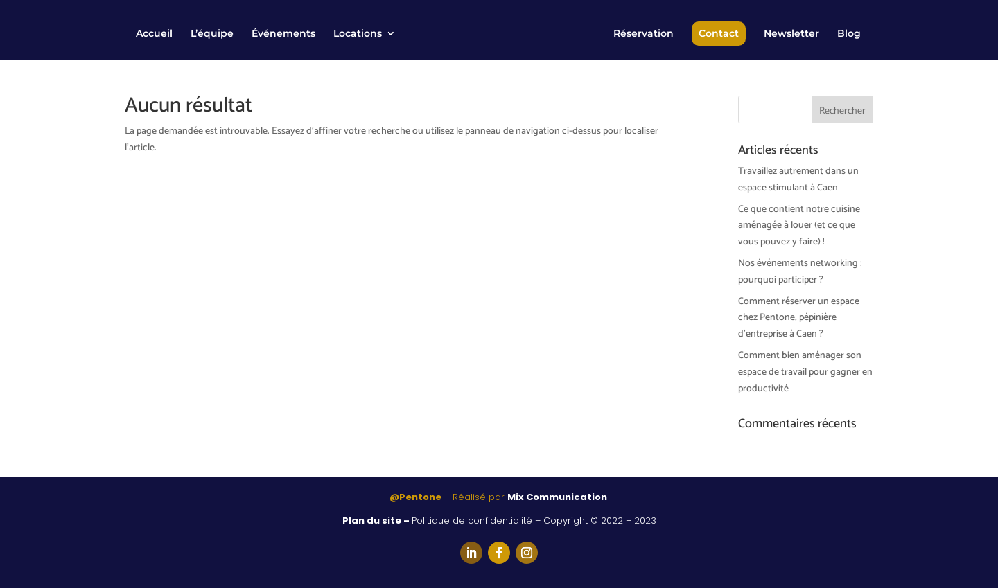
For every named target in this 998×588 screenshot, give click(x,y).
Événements (283, 33)
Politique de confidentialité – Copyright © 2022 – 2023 (534, 520)
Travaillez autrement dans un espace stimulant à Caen (798, 179)
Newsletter (791, 33)
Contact (719, 33)
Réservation (643, 33)
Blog (849, 33)
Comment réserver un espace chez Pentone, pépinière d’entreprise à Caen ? (798, 318)
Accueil (154, 33)
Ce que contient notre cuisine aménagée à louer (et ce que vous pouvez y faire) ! (799, 226)
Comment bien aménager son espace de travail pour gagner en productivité (805, 372)
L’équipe (212, 33)
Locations (357, 33)
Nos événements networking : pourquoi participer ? (800, 272)
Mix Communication (558, 497)
